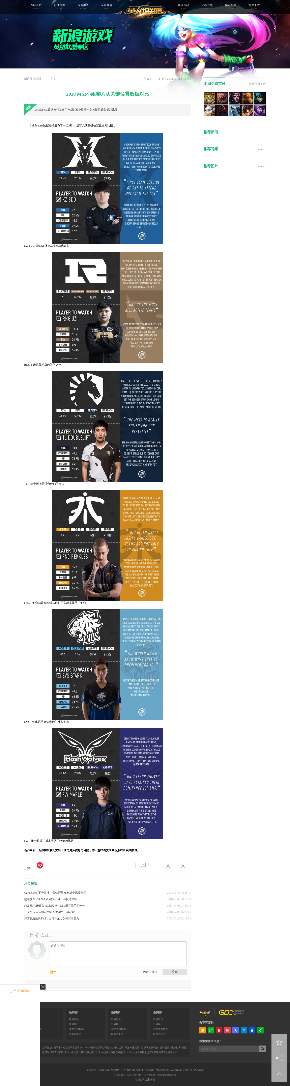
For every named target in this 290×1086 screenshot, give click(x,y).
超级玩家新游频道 (156, 1052)
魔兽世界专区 (178, 1047)
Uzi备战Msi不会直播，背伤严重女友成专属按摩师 (55, 892)
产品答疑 (199, 1069)
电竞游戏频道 (49, 1052)
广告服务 (127, 1069)
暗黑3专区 (63, 1052)
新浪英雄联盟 (32, 78)
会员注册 (187, 1069)
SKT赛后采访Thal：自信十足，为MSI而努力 (51, 918)
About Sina (103, 1069)
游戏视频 (164, 1047)
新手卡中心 (60, 1047)
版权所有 (150, 1079)
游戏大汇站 (75, 1033)
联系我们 (138, 1069)
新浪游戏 (47, 1047)
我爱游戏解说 (76, 1029)
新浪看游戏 (73, 1047)
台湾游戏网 (117, 1047)
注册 (154, 971)
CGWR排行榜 (88, 1047)
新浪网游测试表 (149, 1047)
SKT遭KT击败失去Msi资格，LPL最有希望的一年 (54, 905)
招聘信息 (149, 1069)
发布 (174, 971)
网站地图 (115, 1069)
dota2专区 (104, 1052)
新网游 (73, 1012)
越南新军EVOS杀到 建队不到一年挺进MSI (50, 899)
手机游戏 (92, 1052)
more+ (262, 149)
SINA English (174, 1069)
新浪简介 (91, 1069)
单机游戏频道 (78, 1052)
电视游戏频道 (118, 1052)
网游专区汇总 (132, 1047)
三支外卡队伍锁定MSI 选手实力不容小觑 (49, 912)
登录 (145, 971)
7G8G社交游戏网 (136, 1052)
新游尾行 (74, 1024)
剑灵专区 (172, 1052)
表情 (54, 972)
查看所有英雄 (257, 83)
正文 (53, 78)
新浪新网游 (103, 1047)
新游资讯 (74, 1019)
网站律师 (161, 1069)
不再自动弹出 (22, 990)
